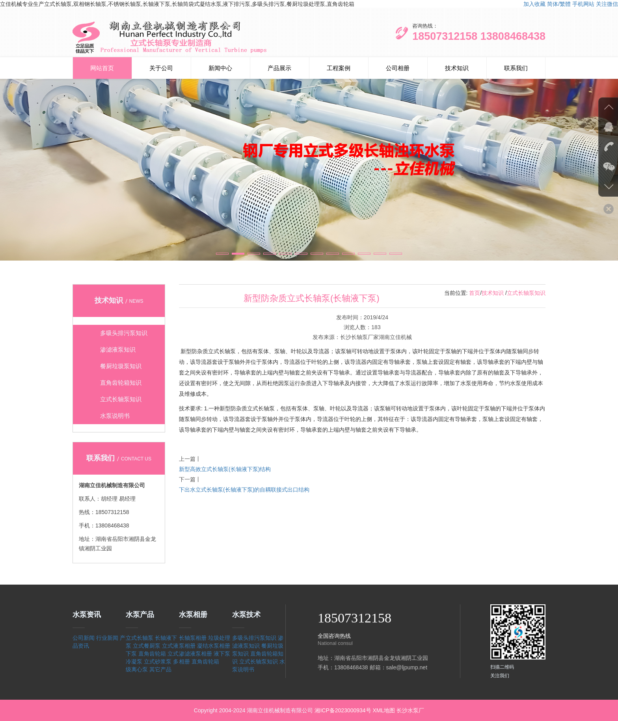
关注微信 (607, 4)
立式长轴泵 (139, 638)
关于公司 (161, 68)
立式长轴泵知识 (526, 293)
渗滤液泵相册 (195, 653)
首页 (474, 293)
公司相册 (398, 68)
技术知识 (457, 68)
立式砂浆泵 (157, 661)
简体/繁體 (559, 4)
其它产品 (160, 669)
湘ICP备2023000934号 (343, 710)
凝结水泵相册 (213, 646)
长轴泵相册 (193, 638)
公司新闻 (84, 638)
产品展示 (279, 68)
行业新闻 (107, 638)
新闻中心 (220, 68)
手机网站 (583, 4)
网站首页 (102, 68)
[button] (222, 254)
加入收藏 (534, 4)
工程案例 (338, 68)
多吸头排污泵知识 (254, 638)
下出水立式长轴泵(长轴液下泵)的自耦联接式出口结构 (244, 489)
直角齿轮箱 (152, 653)
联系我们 (516, 68)
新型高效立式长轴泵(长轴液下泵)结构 (225, 469)
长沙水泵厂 (410, 710)
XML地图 (383, 710)
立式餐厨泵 (146, 646)
